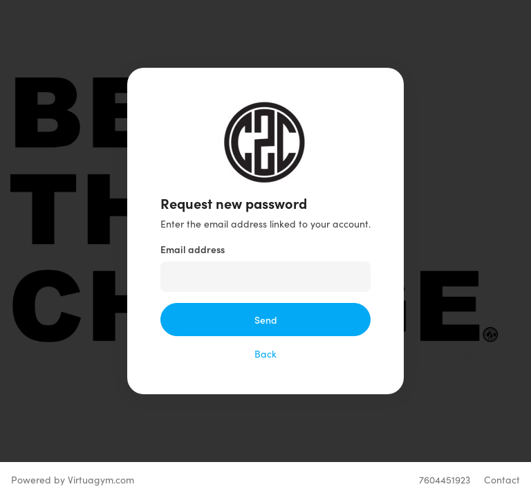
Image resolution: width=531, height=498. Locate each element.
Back (265, 353)
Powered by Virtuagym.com (72, 479)
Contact (502, 479)
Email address (192, 249)
